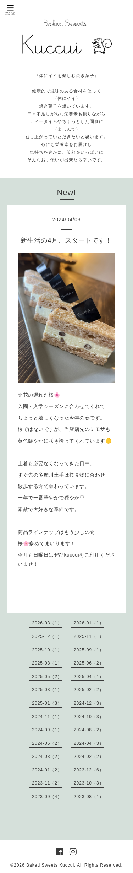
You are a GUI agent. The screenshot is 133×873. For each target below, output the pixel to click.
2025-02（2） (89, 689)
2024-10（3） (89, 716)
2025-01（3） (47, 703)
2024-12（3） (89, 703)
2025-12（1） (47, 636)
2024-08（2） (89, 729)
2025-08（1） (47, 663)
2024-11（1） (47, 716)
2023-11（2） (47, 783)
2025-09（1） (89, 649)
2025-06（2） (89, 663)
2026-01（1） (89, 622)
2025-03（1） (47, 689)
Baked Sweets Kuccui (50, 865)
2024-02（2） (89, 756)
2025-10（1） (47, 649)
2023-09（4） (47, 796)
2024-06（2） (47, 743)
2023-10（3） (89, 783)
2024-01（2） (47, 770)
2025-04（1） (89, 676)
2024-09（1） (47, 729)
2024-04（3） (89, 743)
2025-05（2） (47, 676)
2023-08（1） (89, 796)
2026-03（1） (47, 622)
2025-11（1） (89, 636)
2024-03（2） (47, 756)
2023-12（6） (89, 770)
